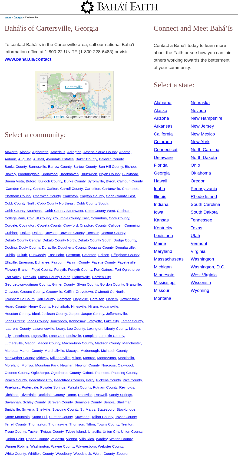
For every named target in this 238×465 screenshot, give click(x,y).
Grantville (133, 284)
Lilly (7, 336)
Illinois (160, 196)
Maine (160, 243)
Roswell (100, 395)
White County (15, 453)
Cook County (119, 218)
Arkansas (163, 126)
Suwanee (82, 417)
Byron (110, 181)
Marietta (11, 351)
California (163, 134)
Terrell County (15, 424)
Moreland (12, 365)
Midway (42, 358)
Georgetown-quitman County (27, 284)
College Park (15, 218)
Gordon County (112, 284)
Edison (103, 255)
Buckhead (130, 174)
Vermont (199, 243)
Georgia (18, 17)
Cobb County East (120, 196)
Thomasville (57, 424)
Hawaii (160, 180)
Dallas (25, 233)
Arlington (74, 152)
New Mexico (203, 134)
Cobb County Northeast (56, 203)
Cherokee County (47, 196)
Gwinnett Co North (109, 292)
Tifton (90, 424)
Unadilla (94, 431)
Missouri (162, 290)
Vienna (71, 439)
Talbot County (102, 417)
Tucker (33, 431)
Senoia (109, 402)
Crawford (70, 225)
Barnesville (37, 166)
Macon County (48, 343)
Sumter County (61, 417)
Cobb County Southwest (64, 211)
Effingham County (125, 255)
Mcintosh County (114, 351)
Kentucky (163, 227)
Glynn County (87, 284)
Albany (25, 152)
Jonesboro (58, 321)
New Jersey (202, 126)
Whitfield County (41, 453)
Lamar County (132, 321)
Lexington (94, 328)
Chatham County (18, 196)
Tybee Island (76, 431)
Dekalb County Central (23, 240)
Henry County (39, 306)
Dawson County (72, 233)
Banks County (15, 166)
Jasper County (92, 314)
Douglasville (125, 247)
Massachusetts (169, 259)
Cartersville (74, 87)
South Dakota (204, 212)
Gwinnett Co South (20, 299)
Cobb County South (92, 203)
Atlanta (124, 152)
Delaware (163, 157)
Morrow (27, 365)
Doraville (49, 247)
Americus (57, 152)
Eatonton (89, 255)
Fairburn (58, 262)
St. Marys (87, 409)
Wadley (102, 439)
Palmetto (102, 373)
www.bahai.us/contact (28, 59)
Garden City (101, 277)
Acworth (11, 152)
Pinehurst (12, 387)
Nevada (198, 110)
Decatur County (113, 233)
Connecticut (165, 149)
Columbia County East (71, 218)
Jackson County (54, 314)
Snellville (43, 409)
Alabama (163, 102)
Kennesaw (77, 321)
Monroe (89, 358)
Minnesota (164, 274)
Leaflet (58, 117)
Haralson (97, 299)
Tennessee (201, 220)
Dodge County (124, 240)
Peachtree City (40, 380)
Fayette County (104, 262)
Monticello (126, 358)
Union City (111, 431)
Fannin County (77, 262)
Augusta (24, 159)
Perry (90, 380)
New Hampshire (206, 118)
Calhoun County (129, 181)
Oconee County (17, 373)
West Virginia (204, 274)
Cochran (123, 211)
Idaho (159, 188)
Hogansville (109, 306)
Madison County (107, 343)
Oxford (88, 373)
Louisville (73, 336)
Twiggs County (52, 431)
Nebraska (200, 102)
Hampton (64, 299)
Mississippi (164, 282)
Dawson (51, 233)
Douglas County (100, 247)
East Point (56, 255)
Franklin (29, 277)
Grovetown (84, 292)
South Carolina (205, 204)
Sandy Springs (120, 395)
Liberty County (115, 328)
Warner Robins (16, 446)
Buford (31, 181)
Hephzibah (60, 306)
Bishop (130, 166)
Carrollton (92, 189)
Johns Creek (15, 321)
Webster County (110, 446)
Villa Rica (86, 439)
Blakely (10, 174)
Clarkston (70, 196)
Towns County (108, 424)
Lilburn (134, 328)
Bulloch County (50, 181)
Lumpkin (89, 336)
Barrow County (59, 166)
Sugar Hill (39, 417)
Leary (60, 328)
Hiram (93, 306)
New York (200, 141)
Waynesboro (86, 446)
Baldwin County (111, 159)
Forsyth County (80, 269)
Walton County (120, 439)
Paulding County (124, 373)
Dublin (10, 255)
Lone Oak (56, 336)
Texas (196, 227)
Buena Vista (14, 181)
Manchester (131, 343)
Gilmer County (63, 284)
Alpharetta (40, 152)
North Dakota (204, 157)
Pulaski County (79, 387)
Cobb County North (20, 203)
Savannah (13, 402)
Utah (195, 235)
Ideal (36, 314)
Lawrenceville (43, 328)
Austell (38, 159)
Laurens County (18, 328)
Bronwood (50, 174)
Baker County (86, 159)
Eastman (73, 255)
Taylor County (126, 417)
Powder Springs (52, 387)
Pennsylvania (204, 188)
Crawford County (93, 225)
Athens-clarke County (100, 152)
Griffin (69, 292)
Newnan (66, 365)
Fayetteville (126, 262)
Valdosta (57, 439)
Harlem (112, 299)
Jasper (74, 314)
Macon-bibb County (77, 343)
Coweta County (49, 225)
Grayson (11, 292)
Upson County (37, 439)
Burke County (75, 181)
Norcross (109, 365)
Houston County (17, 314)
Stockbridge (125, 409)
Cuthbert (11, 233)
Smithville (12, 409)
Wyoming (200, 290)
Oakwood (125, 365)
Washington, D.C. (208, 266)
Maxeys (72, 351)
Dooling (11, 247)
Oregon (198, 180)
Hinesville (78, 306)
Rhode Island (204, 196)
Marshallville (54, 351)
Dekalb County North (59, 240)
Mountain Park (46, 365)
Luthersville (14, 343)
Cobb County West (100, 211)
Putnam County (105, 387)
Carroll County (71, 189)
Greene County (32, 292)
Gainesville (81, 277)
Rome (71, 395)
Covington (27, 225)
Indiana (161, 204)
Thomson (76, 424)
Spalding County (65, 409)
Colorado (163, 141)
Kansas (161, 220)
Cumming (132, 225)
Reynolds (126, 387)
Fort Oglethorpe (127, 269)
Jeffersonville (116, 314)
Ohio (195, 165)
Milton (76, 358)
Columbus (99, 218)
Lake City (111, 321)
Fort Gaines (103, 269)
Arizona (161, 118)
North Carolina (205, 149)
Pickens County (108, 380)
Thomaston (37, 424)
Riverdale (28, 395)
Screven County (60, 402)
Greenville (54, 292)
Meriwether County (19, 358)
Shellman (124, 402)
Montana (162, 298)
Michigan (163, 266)
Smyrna (28, 409)
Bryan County (109, 174)
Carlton (52, 189)
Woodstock (82, 453)
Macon (30, 343)
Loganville (39, 336)
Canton (39, 189)
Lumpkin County (111, 336)
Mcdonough (89, 351)
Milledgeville (60, 358)
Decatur (92, 233)
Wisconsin (201, 282)
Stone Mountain (17, 417)
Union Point (15, 439)
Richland (12, 395)
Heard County (15, 306)
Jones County (37, 321)
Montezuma (106, 358)
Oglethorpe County (66, 373)
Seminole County (88, 402)
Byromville (95, 181)
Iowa (158, 212)
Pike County (132, 380)
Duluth (22, 255)
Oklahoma (201, 173)
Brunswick (89, 174)
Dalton (37, 233)
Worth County (103, 453)
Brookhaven (69, 174)
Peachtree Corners (69, 380)
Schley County (34, 402)
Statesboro (106, 409)
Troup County (15, 431)
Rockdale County (51, 395)
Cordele (11, 225)
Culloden (115, 225)
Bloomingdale (29, 174)
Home (8, 17)
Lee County (76, 328)
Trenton (127, 424)
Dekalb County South (94, 240)
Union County (131, 431)
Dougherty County (72, 247)
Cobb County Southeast (24, 211)
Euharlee (42, 262)
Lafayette (94, 321)
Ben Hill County (111, 166)
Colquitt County (39, 218)
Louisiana (163, 235)
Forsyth (60, 269)
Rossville (85, 395)
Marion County (31, 351)
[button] (74, 96)
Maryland (163, 251)
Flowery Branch (17, 269)
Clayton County (92, 196)
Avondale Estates (60, 159)
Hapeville (80, 299)
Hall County (45, 299)
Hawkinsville (129, 299)
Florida (161, 165)
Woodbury (64, 453)
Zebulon (122, 453)
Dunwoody (37, 255)
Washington (39, 446)
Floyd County (41, 269)
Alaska (160, 110)
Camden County (18, 189)
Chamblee (130, 189)
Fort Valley (13, 277)
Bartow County (85, 166)
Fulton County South (54, 277)
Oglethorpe (40, 373)
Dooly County (29, 247)
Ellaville (11, 262)
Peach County (16, 380)
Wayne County (62, 446)
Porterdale (30, 387)
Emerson (26, 262)
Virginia (198, 251)
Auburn (10, 159)
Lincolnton (21, 336)
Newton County (87, 365)
